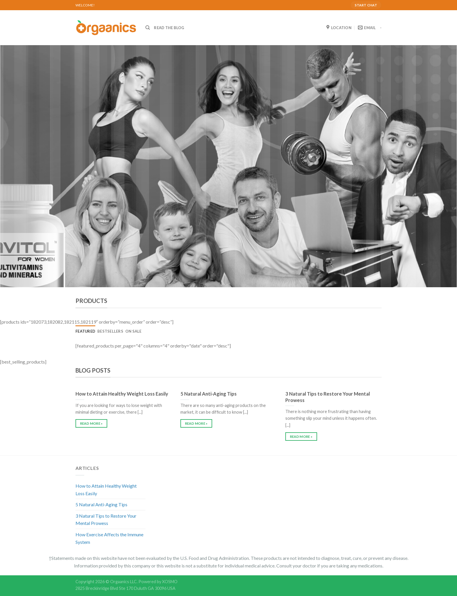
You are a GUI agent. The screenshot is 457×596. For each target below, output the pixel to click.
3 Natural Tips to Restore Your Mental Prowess (105, 519)
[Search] (147, 27)
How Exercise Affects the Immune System (109, 538)
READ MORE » (91, 423)
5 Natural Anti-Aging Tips (101, 504)
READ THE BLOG (169, 27)
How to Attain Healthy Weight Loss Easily (106, 489)
